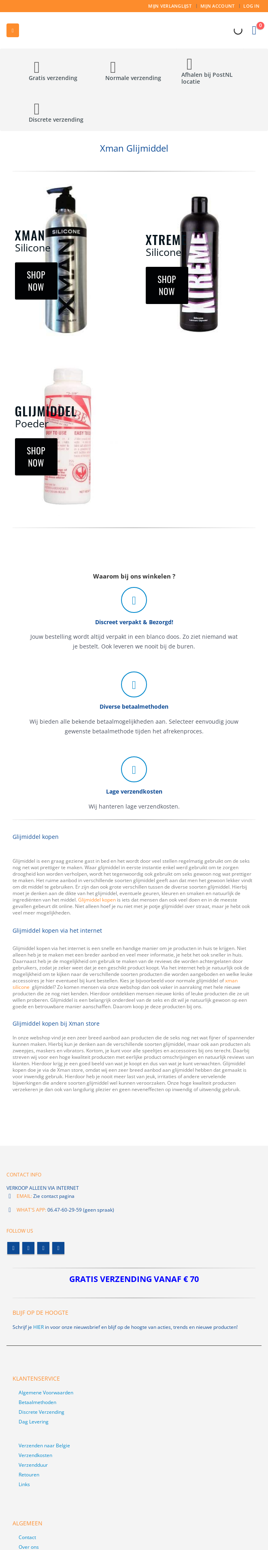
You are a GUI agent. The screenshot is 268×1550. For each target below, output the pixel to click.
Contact (27, 1537)
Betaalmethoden (37, 1402)
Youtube (43, 1248)
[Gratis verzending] (58, 74)
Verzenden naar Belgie (44, 1445)
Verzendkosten (35, 1455)
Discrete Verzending (41, 1412)
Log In (251, 6)
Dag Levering (34, 1421)
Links (24, 1484)
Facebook (13, 1248)
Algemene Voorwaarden (46, 1392)
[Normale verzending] (134, 74)
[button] (12, 30)
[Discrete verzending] (58, 115)
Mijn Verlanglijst (169, 6)
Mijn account (217, 6)
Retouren (29, 1474)
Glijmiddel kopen (97, 899)
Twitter (28, 1248)
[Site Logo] (44, 30)
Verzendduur (33, 1464)
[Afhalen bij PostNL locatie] (210, 74)
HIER (38, 1327)
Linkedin (58, 1248)
